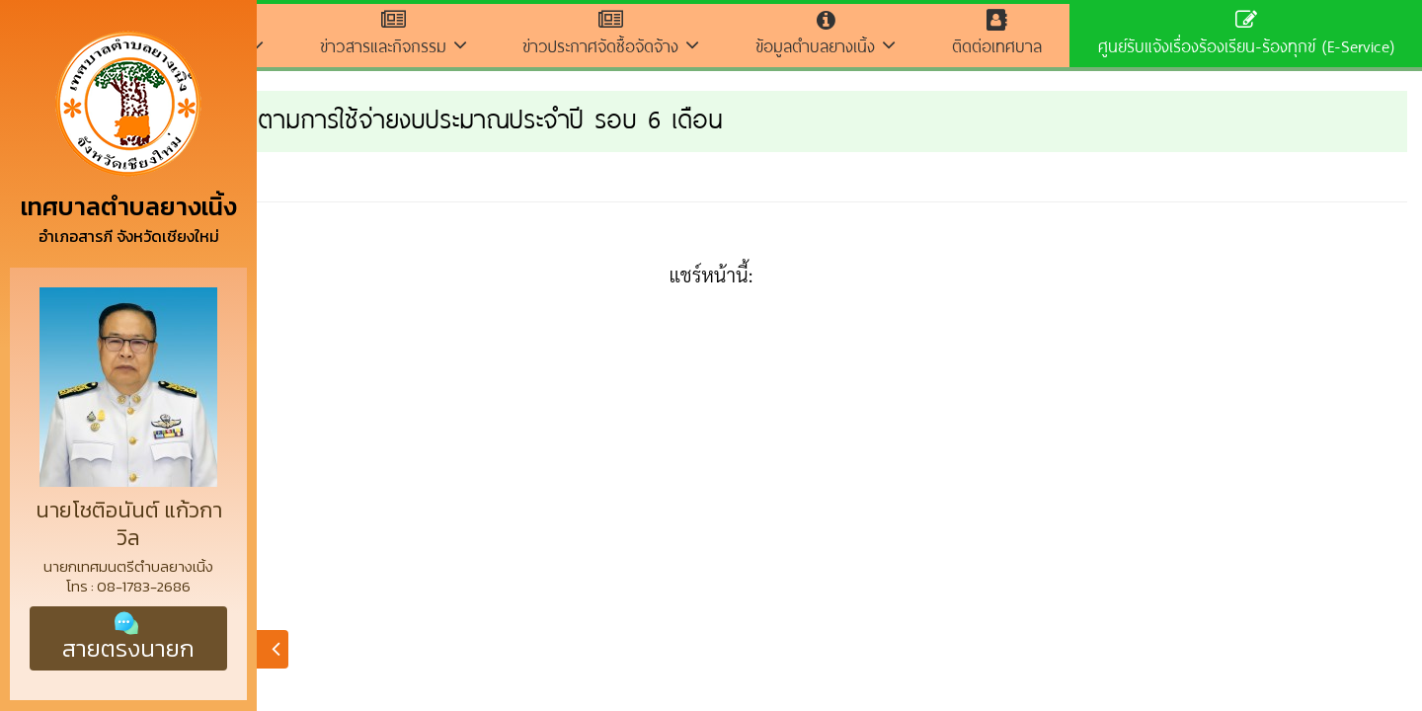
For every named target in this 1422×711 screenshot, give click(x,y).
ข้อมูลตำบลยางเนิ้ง (826, 33)
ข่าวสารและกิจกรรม (393, 33)
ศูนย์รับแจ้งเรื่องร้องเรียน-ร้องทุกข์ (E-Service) (1245, 33)
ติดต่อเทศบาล (997, 33)
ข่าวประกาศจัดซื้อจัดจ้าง (611, 33)
